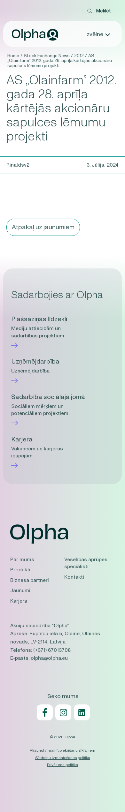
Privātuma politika (62, 765)
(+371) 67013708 (52, 650)
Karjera (18, 601)
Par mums (22, 559)
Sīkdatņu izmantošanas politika (62, 758)
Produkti (20, 569)
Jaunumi (20, 590)
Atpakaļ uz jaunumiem (43, 227)
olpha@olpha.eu (49, 658)
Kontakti (74, 577)
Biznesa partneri (29, 580)
